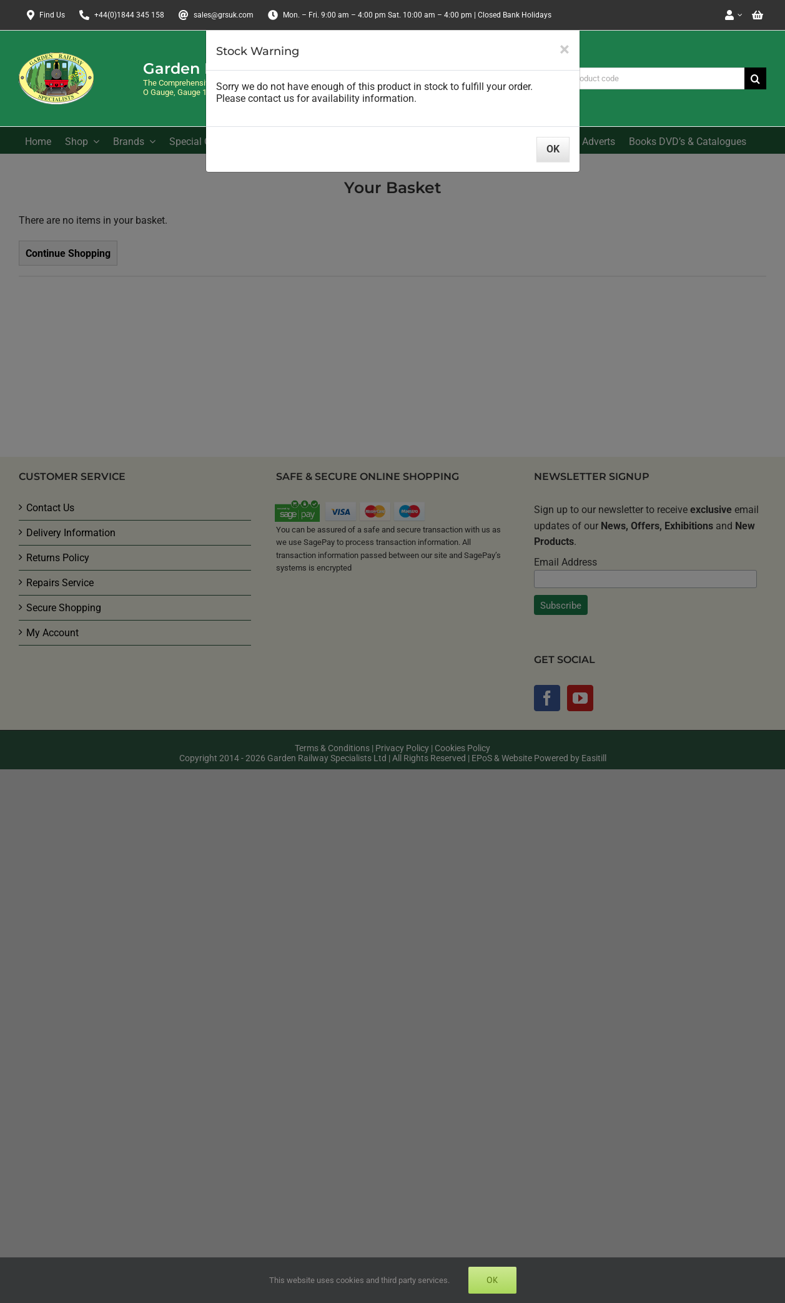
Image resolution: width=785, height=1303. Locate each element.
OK (553, 149)
